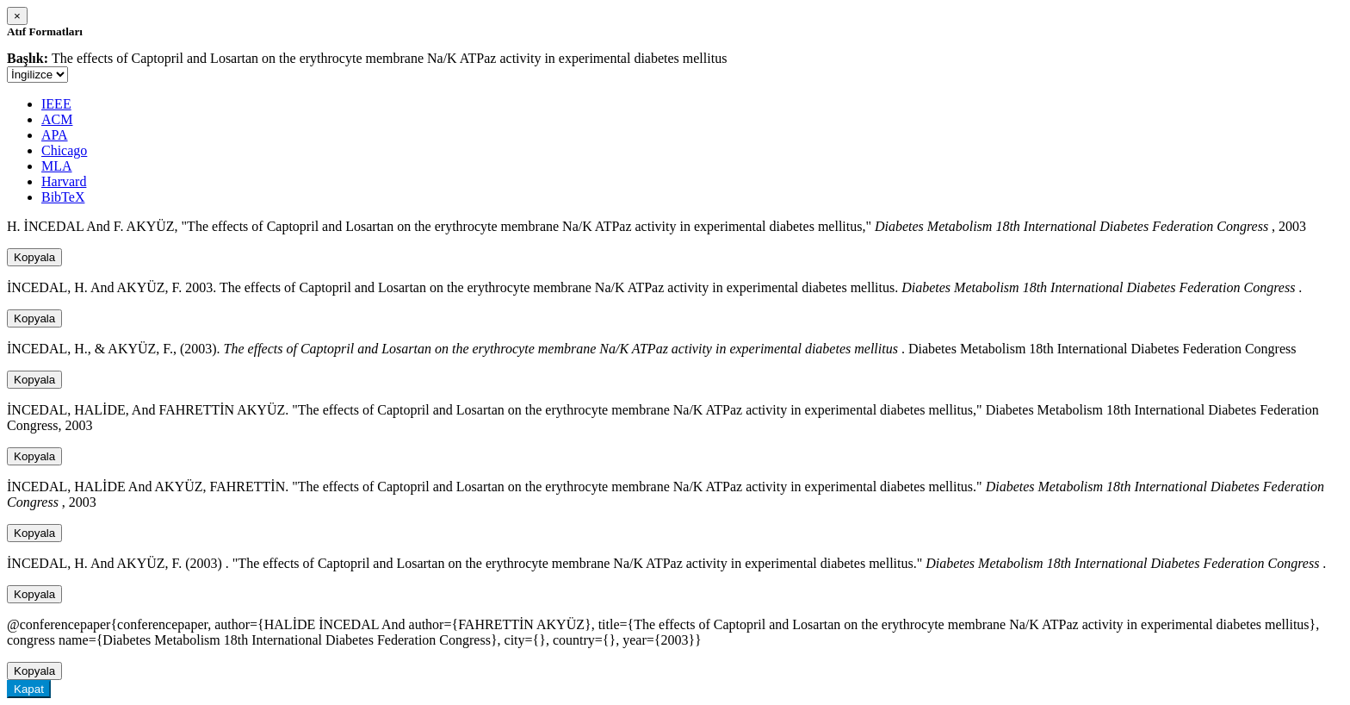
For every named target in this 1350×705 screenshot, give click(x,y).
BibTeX (62, 197)
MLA (56, 166)
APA (54, 135)
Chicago (64, 150)
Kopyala (34, 257)
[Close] (17, 16)
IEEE (56, 104)
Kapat (29, 689)
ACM (56, 119)
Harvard (63, 181)
